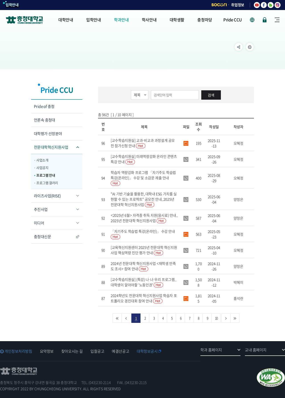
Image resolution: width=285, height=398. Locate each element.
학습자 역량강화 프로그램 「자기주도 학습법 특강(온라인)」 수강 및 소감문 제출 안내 (143, 178)
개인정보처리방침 (18, 351)
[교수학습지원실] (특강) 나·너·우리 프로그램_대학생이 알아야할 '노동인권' (143, 282)
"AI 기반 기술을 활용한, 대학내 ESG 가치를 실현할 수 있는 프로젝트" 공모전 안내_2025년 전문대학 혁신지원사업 (144, 199)
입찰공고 (97, 351)
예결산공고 (120, 351)
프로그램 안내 (45, 175)
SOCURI (219, 4)
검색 (211, 95)
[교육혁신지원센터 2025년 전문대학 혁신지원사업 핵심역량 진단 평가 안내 (144, 250)
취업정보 (237, 4)
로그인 (264, 19)
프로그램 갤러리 (47, 182)
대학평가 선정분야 (48, 133)
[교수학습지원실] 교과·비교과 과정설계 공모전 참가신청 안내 (143, 143)
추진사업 (41, 209)
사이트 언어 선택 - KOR (255, 19)
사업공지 (42, 167)
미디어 (39, 223)
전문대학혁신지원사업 (51, 147)
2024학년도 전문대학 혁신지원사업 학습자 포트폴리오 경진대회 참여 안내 (144, 298)
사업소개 (42, 160)
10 (216, 318)
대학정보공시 (147, 351)
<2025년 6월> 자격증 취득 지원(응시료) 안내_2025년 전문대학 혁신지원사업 (144, 217)
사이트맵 (277, 19)
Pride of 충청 (44, 106)
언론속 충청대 (44, 120)
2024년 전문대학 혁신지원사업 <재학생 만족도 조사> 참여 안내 (143, 266)
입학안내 (12, 4)
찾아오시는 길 (72, 351)
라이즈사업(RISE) (47, 195)
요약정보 (47, 351)
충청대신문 (42, 236)
